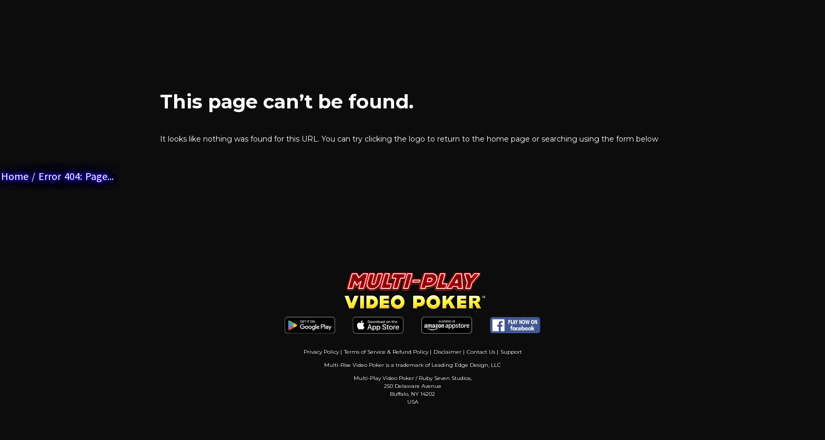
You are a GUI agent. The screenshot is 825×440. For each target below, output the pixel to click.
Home (14, 176)
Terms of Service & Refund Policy (386, 351)
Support (511, 351)
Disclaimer (447, 351)
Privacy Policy (321, 351)
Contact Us (481, 351)
